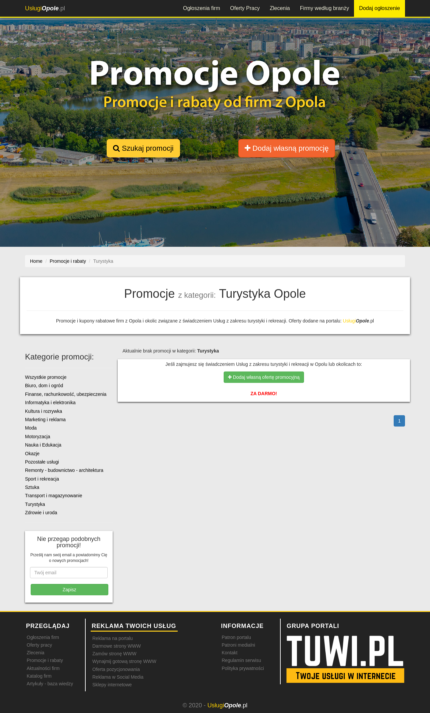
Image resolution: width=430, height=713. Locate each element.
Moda (31, 428)
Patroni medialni (238, 645)
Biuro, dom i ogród (44, 385)
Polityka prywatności (243, 668)
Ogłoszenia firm (201, 8)
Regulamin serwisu (241, 660)
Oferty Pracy (245, 8)
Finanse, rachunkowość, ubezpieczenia (65, 394)
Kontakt (229, 652)
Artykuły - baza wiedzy (50, 683)
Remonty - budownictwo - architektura (64, 470)
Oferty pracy (39, 645)
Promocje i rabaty (45, 660)
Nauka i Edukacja (43, 445)
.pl (45, 8)
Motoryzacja (37, 436)
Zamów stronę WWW (114, 653)
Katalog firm (39, 676)
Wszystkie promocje (45, 377)
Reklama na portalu (112, 638)
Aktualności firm (43, 668)
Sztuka (32, 487)
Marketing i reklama (45, 419)
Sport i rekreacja (42, 479)
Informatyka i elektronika (50, 402)
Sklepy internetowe (112, 684)
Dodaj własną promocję (287, 148)
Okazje (32, 453)
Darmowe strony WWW (116, 646)
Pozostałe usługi (42, 462)
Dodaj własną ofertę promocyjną (264, 377)
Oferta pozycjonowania (116, 669)
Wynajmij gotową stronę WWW (124, 661)
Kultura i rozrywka (43, 411)
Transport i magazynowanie (53, 495)
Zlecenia (280, 8)
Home (36, 261)
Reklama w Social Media (117, 677)
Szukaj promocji (143, 148)
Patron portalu (236, 637)
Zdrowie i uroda (41, 512)
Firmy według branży (324, 8)
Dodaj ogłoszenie (379, 8)
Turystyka (35, 504)
